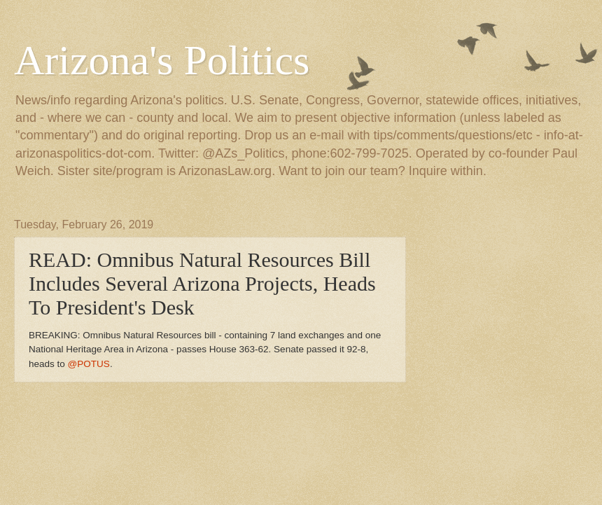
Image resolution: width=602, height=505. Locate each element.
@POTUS (89, 364)
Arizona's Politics (161, 60)
